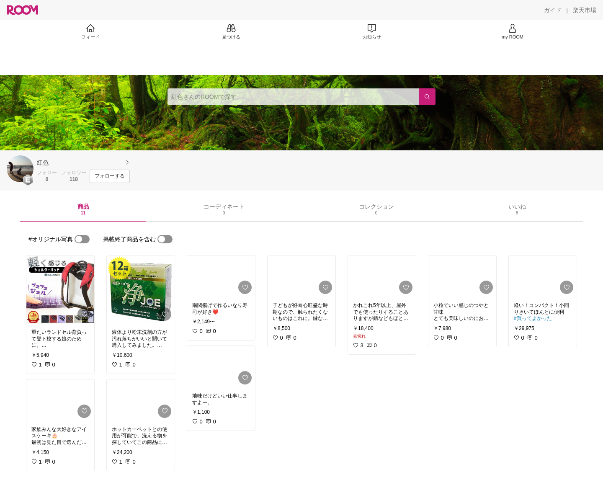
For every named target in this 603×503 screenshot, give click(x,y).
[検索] (427, 96)
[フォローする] (110, 176)
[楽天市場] (584, 10)
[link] (60, 289)
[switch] (82, 239)
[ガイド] (553, 10)
